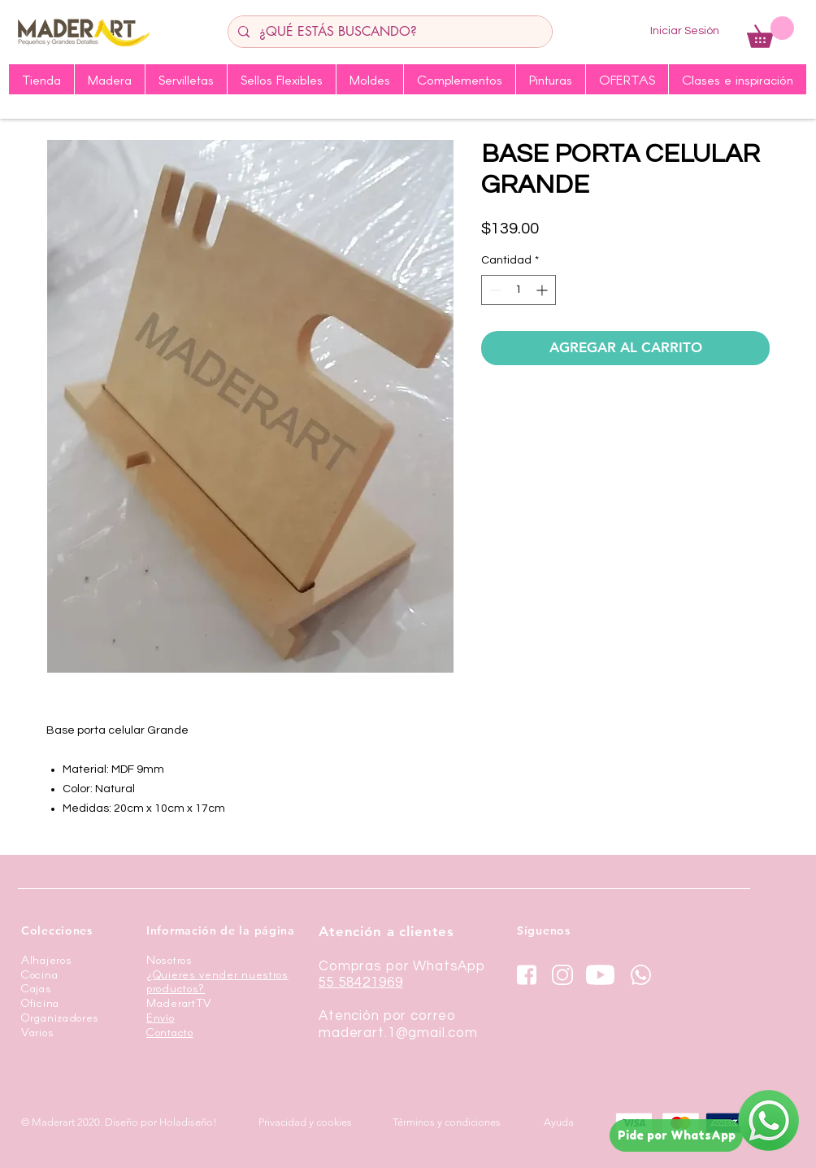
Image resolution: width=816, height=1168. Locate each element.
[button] (770, 32)
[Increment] (543, 290)
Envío (160, 1017)
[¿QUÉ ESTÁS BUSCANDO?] (388, 31)
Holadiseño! (188, 1122)
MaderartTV (179, 1002)
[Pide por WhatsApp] (676, 1135)
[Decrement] (494, 290)
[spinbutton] (518, 290)
